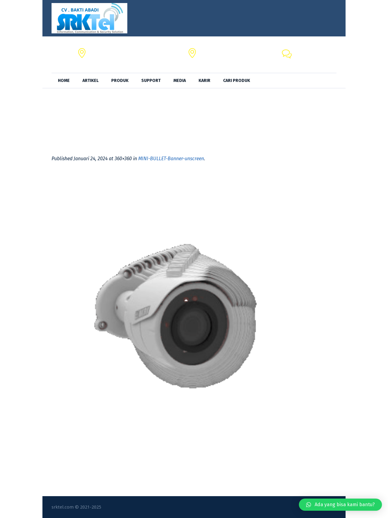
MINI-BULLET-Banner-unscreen (171, 158)
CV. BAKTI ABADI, (107, 51)
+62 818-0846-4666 (315, 58)
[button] (340, 505)
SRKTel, (207, 51)
